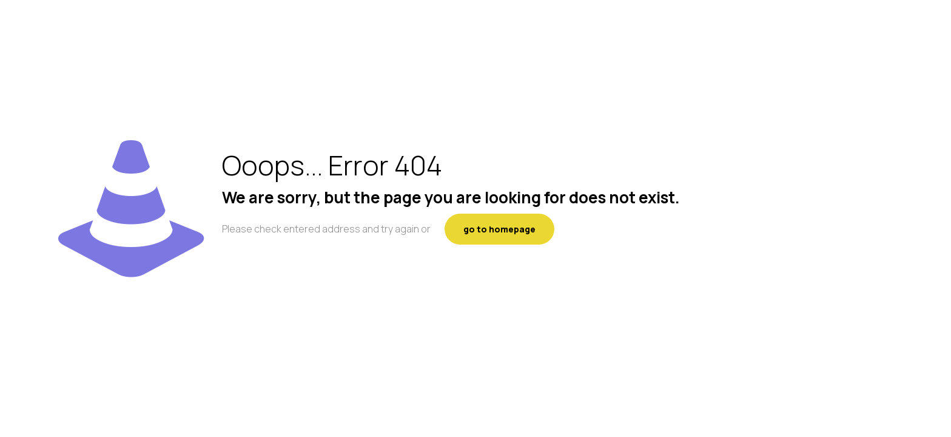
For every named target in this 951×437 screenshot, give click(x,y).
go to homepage (499, 229)
